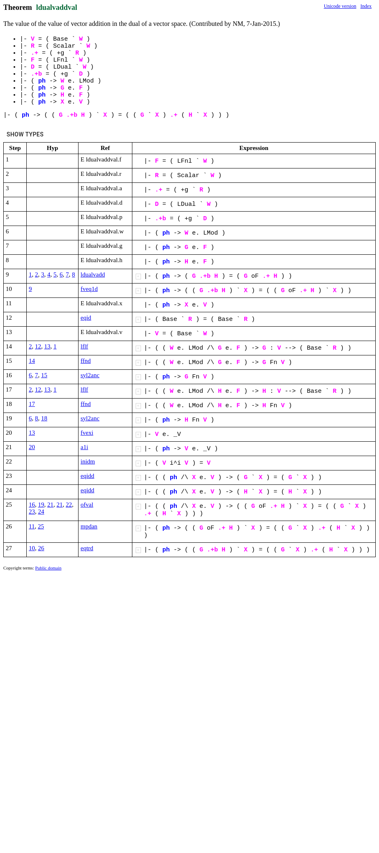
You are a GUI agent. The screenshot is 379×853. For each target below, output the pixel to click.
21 (50, 504)
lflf (84, 346)
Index (366, 6)
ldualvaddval (56, 7)
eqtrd (87, 548)
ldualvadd (93, 274)
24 (41, 511)
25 (41, 526)
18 (44, 418)
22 (69, 504)
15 (44, 375)
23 (32, 511)
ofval (87, 504)
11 (32, 526)
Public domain (48, 567)
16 (32, 504)
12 (38, 346)
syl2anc (90, 375)
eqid (86, 317)
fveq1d (89, 289)
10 (32, 548)
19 (41, 504)
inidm (88, 461)
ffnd (86, 360)
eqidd (87, 476)
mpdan (89, 526)
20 (32, 447)
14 (32, 360)
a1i (84, 447)
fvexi (87, 432)
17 (32, 404)
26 (41, 548)
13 (47, 346)
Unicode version (340, 6)
